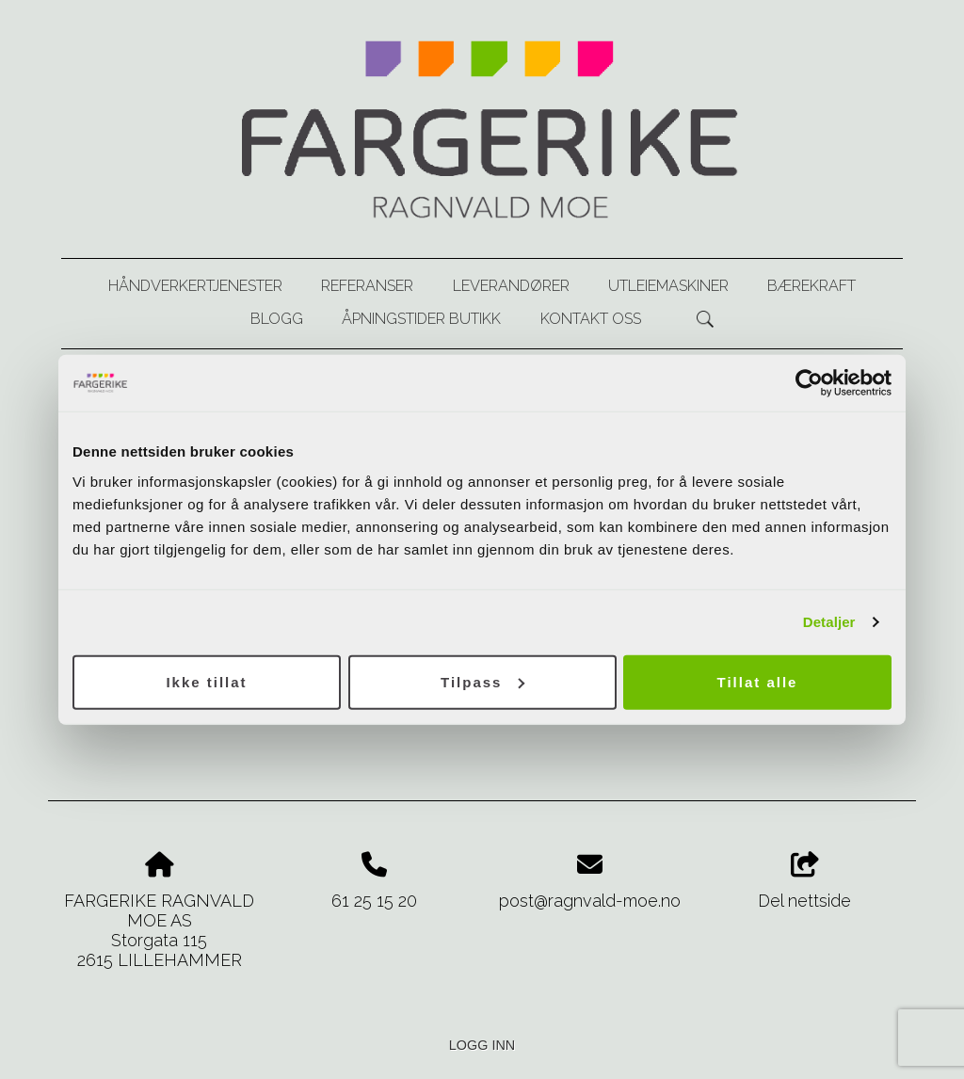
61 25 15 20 (374, 900)
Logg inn (482, 1045)
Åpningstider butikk (421, 319)
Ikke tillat (206, 681)
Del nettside (804, 881)
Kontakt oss (590, 319)
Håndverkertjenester (195, 286)
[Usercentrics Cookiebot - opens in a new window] (809, 383)
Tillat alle (757, 681)
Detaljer (829, 622)
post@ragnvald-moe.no (590, 900)
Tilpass (482, 681)
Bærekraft (811, 286)
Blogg (276, 319)
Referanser (367, 286)
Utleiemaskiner (668, 286)
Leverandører (511, 286)
